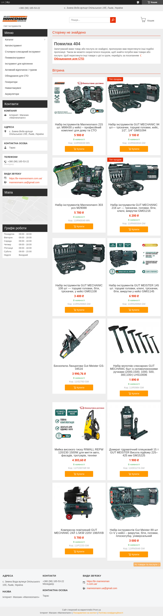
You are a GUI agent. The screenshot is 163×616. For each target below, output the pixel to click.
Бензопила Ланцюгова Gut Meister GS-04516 (79, 367)
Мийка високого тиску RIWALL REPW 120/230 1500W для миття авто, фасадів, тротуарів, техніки (79, 452)
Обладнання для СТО (16, 75)
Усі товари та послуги (145, 564)
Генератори (11, 82)
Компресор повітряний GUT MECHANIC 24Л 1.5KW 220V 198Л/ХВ (79, 532)
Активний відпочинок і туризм (21, 69)
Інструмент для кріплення (19, 63)
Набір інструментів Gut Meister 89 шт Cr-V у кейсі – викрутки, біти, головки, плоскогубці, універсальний (133, 533)
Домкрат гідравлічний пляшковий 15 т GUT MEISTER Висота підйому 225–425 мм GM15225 (134, 452)
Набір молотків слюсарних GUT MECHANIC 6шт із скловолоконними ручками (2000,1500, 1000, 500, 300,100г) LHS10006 (134, 370)
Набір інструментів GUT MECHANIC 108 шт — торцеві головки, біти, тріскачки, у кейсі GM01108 (78, 288)
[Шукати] (113, 20)
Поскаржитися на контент (85, 613)
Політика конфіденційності (110, 613)
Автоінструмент (13, 45)
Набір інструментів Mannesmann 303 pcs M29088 (79, 206)
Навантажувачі (13, 88)
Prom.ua (97, 610)
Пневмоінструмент (15, 57)
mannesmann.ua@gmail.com (24, 182)
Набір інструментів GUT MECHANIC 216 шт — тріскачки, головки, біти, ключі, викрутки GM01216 (133, 208)
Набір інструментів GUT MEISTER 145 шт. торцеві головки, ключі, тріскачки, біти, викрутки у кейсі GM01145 (134, 288)
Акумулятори (12, 94)
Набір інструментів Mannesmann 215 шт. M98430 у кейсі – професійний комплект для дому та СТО (79, 127)
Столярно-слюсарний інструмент (22, 51)
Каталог (9, 39)
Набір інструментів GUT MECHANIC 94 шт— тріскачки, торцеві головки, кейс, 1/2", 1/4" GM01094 (134, 127)
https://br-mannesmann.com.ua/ (25, 178)
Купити (80, 149)
